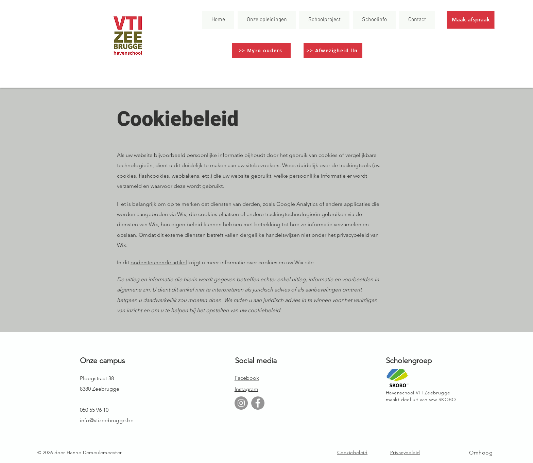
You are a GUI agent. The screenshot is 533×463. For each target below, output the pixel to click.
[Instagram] (241, 403)
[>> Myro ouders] (261, 50)
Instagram (246, 389)
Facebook (247, 378)
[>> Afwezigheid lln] (333, 50)
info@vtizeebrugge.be (107, 420)
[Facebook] (257, 403)
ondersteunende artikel (159, 262)
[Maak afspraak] (471, 20)
